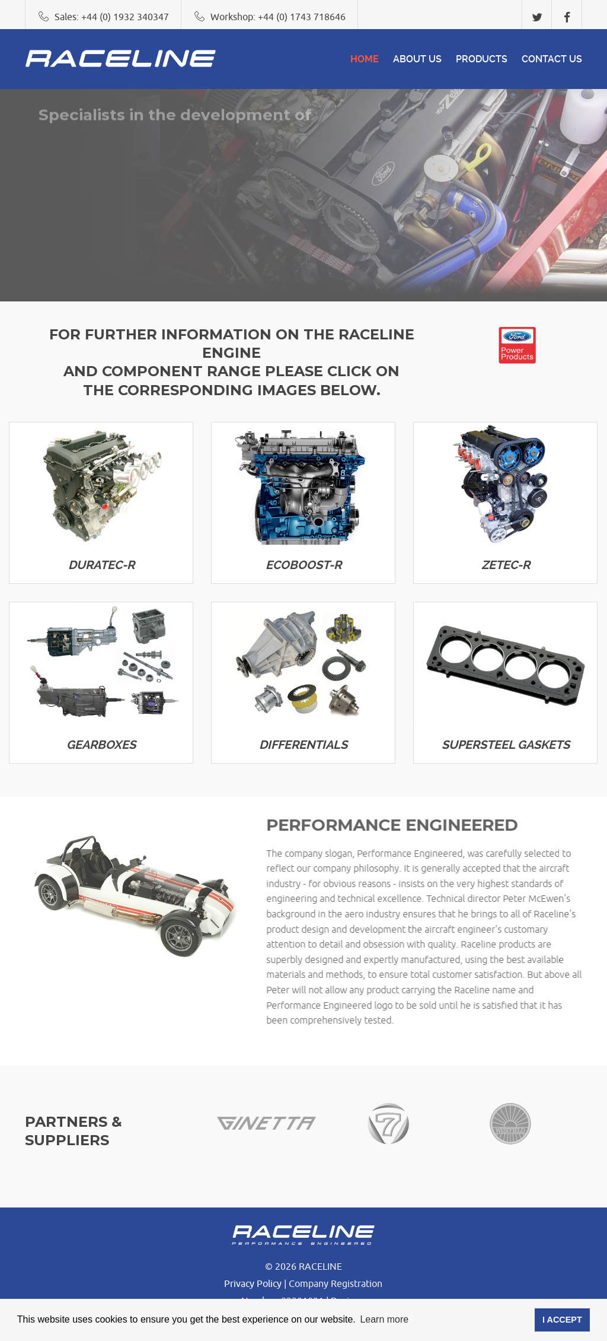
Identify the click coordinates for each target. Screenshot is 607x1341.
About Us (417, 59)
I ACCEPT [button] (562, 1319)
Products (481, 59)
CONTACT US (552, 59)
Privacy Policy (253, 1284)
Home (364, 59)
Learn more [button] (384, 1319)
